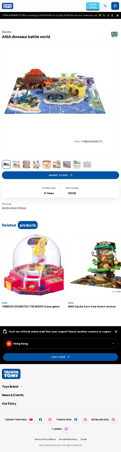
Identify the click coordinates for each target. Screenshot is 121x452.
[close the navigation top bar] (117, 15)
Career (84, 439)
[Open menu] (115, 6)
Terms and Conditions (45, 439)
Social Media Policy (68, 439)
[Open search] (105, 6)
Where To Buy (93, 6)
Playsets (6, 31)
